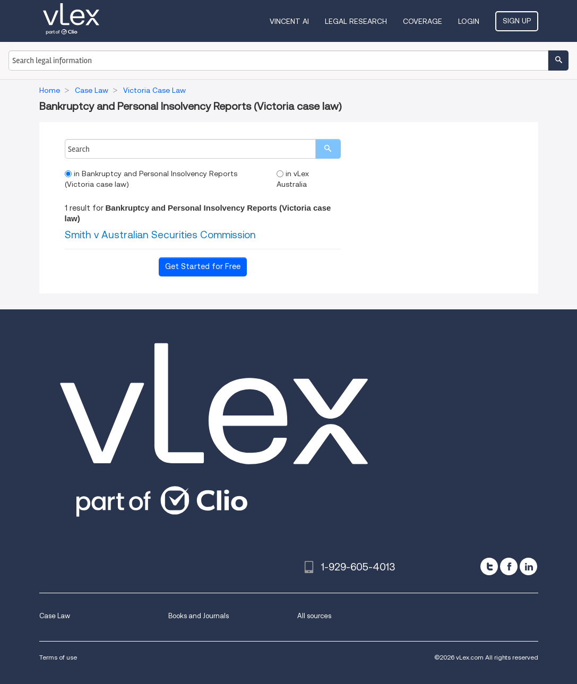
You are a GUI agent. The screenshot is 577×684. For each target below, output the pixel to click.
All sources (314, 616)
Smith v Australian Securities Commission (160, 234)
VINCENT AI (289, 21)
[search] (328, 149)
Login (468, 21)
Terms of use (58, 657)
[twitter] (489, 566)
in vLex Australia (293, 178)
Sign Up (517, 20)
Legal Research (356, 21)
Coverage (422, 21)
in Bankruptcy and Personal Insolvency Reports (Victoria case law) (151, 178)
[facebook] (509, 566)
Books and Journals (198, 616)
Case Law (54, 616)
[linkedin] (528, 566)
